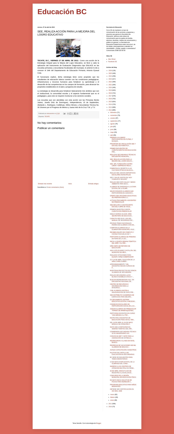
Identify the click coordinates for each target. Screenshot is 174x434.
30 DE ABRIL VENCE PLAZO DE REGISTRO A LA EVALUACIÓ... (121, 371)
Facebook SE (112, 61)
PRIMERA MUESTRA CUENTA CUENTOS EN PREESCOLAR (121, 210)
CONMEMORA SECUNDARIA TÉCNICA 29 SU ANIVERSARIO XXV (123, 332)
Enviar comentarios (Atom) (55, 187)
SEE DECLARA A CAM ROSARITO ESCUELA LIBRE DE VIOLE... (121, 206)
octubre (113, 118)
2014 (110, 104)
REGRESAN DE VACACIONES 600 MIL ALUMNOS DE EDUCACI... (123, 346)
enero (112, 400)
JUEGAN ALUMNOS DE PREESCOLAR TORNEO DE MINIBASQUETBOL (123, 309)
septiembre (114, 121)
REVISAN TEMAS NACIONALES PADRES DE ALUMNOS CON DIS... (122, 224)
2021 (110, 85)
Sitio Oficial (111, 59)
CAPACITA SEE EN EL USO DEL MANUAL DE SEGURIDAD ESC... (122, 219)
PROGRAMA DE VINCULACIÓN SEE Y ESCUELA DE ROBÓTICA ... (123, 144)
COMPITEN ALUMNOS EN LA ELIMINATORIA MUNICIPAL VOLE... (122, 228)
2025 (110, 73)
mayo (112, 132)
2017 (110, 96)
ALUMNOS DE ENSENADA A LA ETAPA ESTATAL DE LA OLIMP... (123, 187)
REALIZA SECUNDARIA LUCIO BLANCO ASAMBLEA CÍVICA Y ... (122, 276)
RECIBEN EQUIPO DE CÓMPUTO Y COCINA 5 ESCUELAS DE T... (122, 233)
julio (111, 126)
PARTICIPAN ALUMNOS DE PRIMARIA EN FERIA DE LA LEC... (123, 237)
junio (112, 129)
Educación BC (62, 12)
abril (111, 135)
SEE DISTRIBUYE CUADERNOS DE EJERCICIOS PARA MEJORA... (122, 296)
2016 (110, 99)
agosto (112, 124)
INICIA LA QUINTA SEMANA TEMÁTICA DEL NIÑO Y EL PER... (123, 242)
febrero (112, 397)
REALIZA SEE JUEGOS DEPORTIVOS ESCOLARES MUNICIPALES (122, 174)
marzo (112, 394)
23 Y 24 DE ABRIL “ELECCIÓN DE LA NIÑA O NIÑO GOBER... (122, 260)
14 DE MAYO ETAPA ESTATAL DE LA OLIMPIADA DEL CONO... (122, 362)
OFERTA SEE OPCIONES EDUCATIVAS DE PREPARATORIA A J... (123, 196)
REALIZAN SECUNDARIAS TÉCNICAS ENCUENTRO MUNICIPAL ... (123, 155)
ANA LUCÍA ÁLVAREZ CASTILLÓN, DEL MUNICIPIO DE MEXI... (123, 251)
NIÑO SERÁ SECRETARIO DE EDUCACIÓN (120, 247)
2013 (110, 107)
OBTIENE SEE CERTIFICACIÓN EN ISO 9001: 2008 (122, 390)
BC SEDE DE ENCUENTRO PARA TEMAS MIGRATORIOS (121, 358)
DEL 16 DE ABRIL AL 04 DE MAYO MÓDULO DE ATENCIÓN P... (121, 323)
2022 (110, 82)
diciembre (113, 112)
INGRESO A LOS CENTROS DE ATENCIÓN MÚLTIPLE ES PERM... (122, 367)
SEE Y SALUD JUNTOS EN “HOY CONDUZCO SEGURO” (121, 178)
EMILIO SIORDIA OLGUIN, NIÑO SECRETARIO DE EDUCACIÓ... (121, 215)
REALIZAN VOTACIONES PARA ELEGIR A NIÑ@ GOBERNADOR (122, 256)
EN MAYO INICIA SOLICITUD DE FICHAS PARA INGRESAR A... (121, 381)
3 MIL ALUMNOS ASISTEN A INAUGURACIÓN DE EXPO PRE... (122, 291)
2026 (110, 70)
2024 (110, 76)
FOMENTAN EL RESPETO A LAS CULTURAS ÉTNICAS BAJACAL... (122, 169)
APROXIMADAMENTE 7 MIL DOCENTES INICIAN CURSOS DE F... (122, 266)
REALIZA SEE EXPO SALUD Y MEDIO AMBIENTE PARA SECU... (122, 183)
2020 (110, 87)
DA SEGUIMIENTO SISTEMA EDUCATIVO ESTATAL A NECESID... (123, 300)
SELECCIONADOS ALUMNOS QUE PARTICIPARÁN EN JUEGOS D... (122, 192)
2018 (110, 93)
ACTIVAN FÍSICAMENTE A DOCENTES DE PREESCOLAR (123, 201)
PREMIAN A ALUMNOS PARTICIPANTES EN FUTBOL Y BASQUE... (121, 139)
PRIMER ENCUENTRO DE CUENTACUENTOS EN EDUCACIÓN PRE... (123, 150)
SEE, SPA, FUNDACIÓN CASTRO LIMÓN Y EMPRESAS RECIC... (121, 164)
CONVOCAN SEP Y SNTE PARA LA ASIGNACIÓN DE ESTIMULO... (122, 337)
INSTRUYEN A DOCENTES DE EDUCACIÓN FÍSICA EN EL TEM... (122, 318)
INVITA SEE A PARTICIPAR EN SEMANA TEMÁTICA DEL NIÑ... (121, 328)
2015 (110, 101)
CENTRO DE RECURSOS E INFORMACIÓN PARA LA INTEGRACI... (119, 286)
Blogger (98, 423)
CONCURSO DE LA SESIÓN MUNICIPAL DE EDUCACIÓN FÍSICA (123, 376)
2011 (110, 404)
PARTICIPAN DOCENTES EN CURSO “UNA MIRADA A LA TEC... (122, 314)
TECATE (47, 116)
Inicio (70, 184)
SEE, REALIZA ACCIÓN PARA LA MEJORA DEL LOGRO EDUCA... (121, 160)
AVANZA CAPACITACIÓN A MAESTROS (123, 350)
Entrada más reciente (45, 184)
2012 (110, 110)
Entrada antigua (93, 184)
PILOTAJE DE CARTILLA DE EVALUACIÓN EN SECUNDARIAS (122, 353)
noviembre (113, 115)
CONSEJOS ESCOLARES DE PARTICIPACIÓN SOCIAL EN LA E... (123, 305)
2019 (110, 90)
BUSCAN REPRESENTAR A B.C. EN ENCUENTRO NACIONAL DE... (122, 280)
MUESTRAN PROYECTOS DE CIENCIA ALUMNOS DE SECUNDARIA (123, 271)
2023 (110, 79)
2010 (110, 406)
